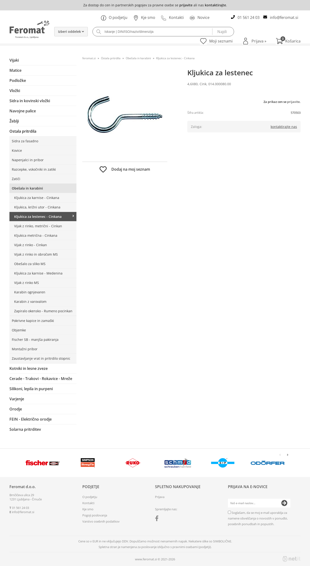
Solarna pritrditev (25, 429)
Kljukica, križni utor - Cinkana (37, 207)
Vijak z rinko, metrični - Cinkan (38, 226)
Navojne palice (22, 111)
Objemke (19, 330)
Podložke (17, 80)
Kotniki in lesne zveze (28, 368)
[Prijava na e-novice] (284, 503)
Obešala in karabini (27, 188)
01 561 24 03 (249, 17)
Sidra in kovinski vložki (29, 100)
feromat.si (89, 58)
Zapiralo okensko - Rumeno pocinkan (43, 311)
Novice (199, 17)
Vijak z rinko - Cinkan (30, 245)
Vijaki (14, 60)
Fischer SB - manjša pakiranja (35, 339)
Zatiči (16, 179)
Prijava (258, 41)
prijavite (186, 5)
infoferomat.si (284, 17)
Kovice (17, 150)
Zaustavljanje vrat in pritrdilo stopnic (41, 358)
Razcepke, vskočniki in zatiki (34, 169)
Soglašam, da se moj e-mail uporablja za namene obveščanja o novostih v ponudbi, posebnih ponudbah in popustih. (258, 518)
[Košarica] (288, 41)
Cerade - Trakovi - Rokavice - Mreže (40, 378)
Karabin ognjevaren (29, 292)
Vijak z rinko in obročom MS (36, 254)
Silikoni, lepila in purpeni (31, 388)
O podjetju (114, 17)
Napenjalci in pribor (28, 160)
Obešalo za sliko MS (30, 264)
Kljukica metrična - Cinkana (35, 235)
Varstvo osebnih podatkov (101, 521)
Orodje (15, 409)
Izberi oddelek (71, 31)
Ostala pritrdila (22, 131)
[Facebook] (158, 519)
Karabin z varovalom (30, 301)
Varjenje (16, 398)
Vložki (14, 90)
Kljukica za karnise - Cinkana (36, 197)
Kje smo (144, 17)
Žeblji (14, 121)
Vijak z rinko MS (26, 282)
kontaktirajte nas (284, 126)
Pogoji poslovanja (94, 515)
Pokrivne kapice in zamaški (33, 320)
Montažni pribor (25, 349)
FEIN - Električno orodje (30, 419)
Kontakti (172, 17)
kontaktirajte (215, 5)
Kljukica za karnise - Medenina (38, 273)
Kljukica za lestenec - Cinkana (38, 216)
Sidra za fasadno (25, 141)
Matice (15, 70)
